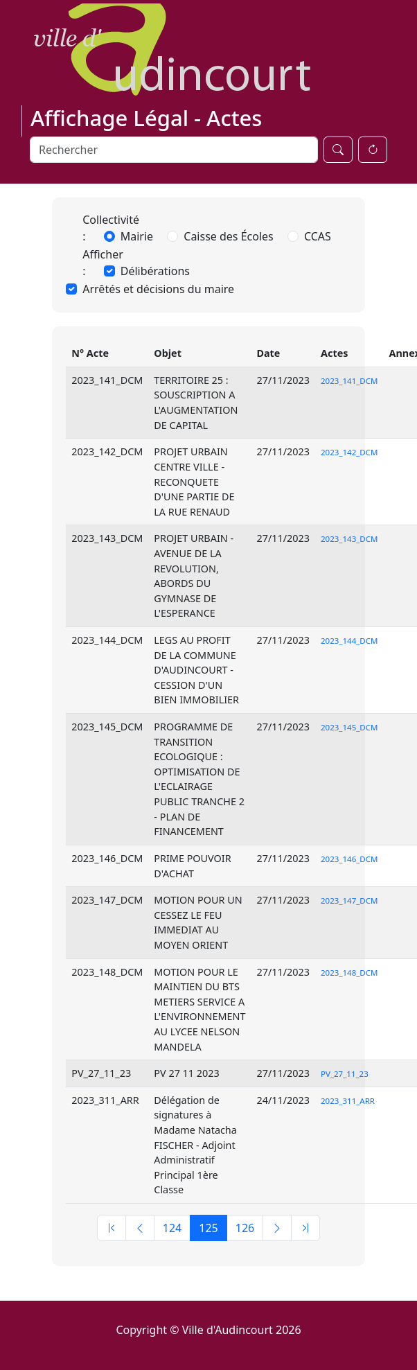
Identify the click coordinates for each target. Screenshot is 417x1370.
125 (208, 1228)
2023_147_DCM (349, 900)
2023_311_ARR (348, 1101)
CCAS (317, 236)
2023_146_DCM (349, 859)
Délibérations (155, 271)
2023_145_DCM (349, 727)
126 (245, 1228)
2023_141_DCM (349, 381)
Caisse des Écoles (229, 236)
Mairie (137, 236)
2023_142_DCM (349, 452)
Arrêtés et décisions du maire (158, 289)
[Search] (174, 150)
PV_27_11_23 (345, 1074)
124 (172, 1228)
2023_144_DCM (349, 640)
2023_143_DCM (349, 539)
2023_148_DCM (349, 972)
